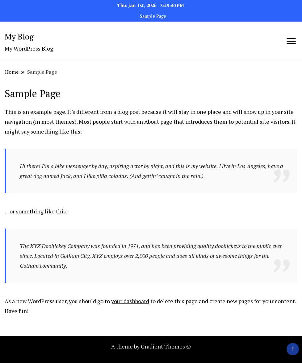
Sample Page (153, 16)
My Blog (19, 36)
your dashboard (130, 301)
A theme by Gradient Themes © (151, 346)
